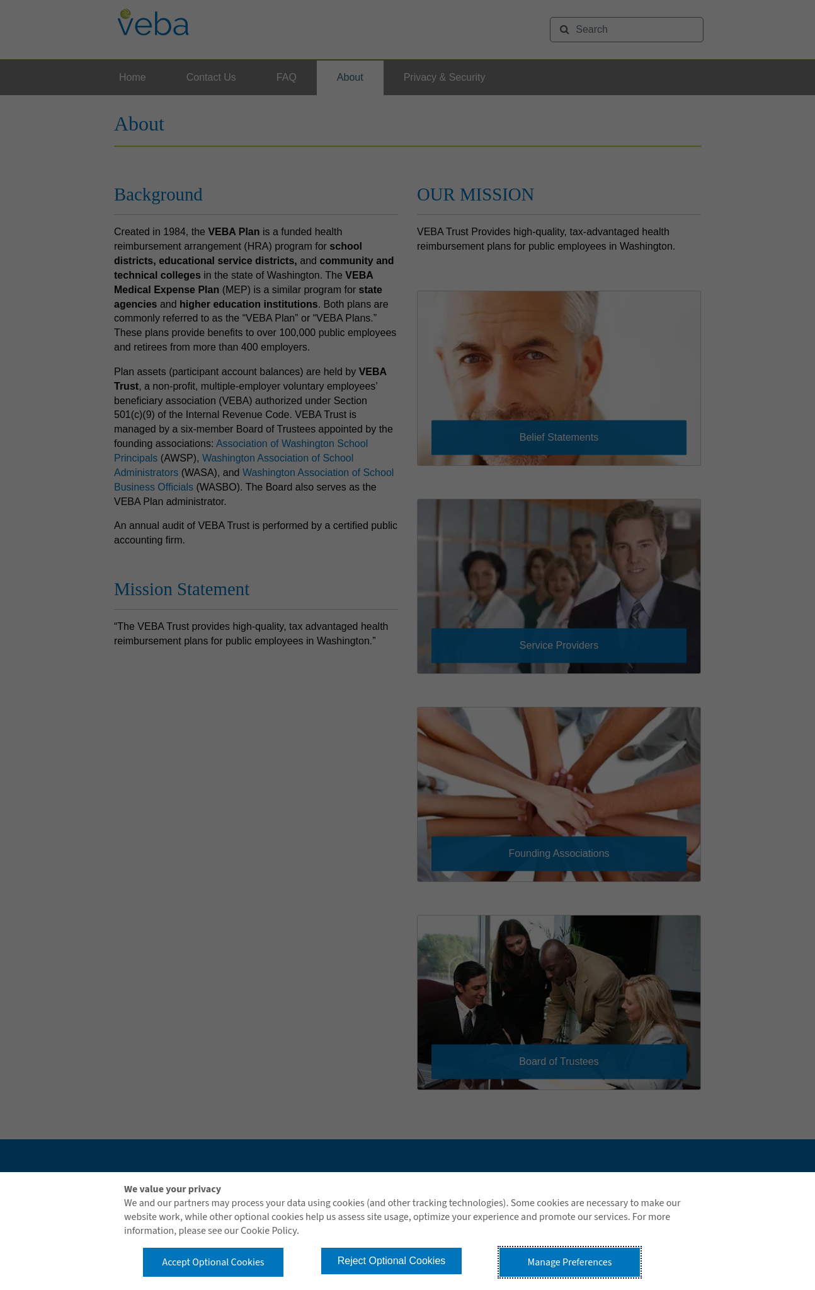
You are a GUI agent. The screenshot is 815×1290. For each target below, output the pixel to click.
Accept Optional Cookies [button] (213, 1262)
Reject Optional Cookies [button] (392, 1260)
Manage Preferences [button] (570, 1262)
